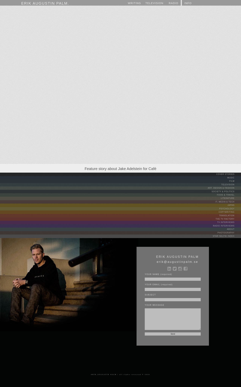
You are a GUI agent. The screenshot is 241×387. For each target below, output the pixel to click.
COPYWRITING (229, 211)
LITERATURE (230, 198)
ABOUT (233, 228)
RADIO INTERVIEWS (227, 225)
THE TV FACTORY (228, 218)
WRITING (134, 3)
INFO (188, 3)
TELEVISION (231, 184)
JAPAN (234, 204)
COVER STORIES (228, 174)
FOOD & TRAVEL (228, 194)
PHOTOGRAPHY (229, 231)
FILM (234, 181)
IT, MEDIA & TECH (228, 201)
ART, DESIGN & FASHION (224, 188)
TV (154, 3)
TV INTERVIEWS (229, 221)
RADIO (173, 3)
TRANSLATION (230, 214)
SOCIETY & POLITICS (226, 191)
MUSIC (234, 178)
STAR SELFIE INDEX (226, 235)
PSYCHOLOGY (230, 208)
